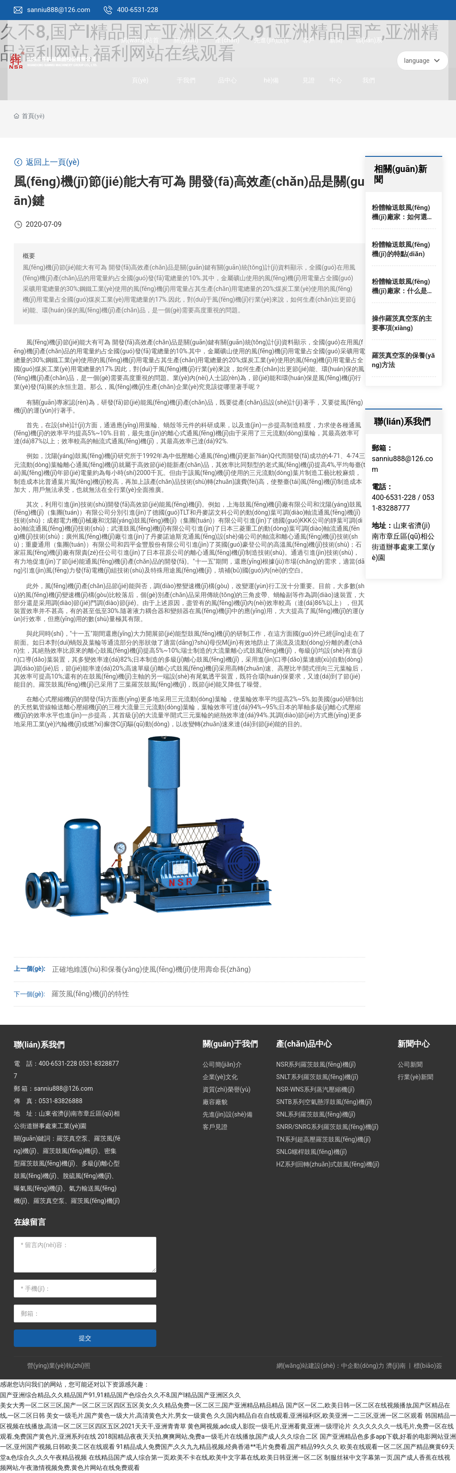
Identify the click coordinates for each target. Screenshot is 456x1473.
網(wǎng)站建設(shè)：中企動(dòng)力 (331, 1365)
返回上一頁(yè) (47, 162)
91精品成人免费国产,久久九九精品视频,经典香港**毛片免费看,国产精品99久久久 (227, 1446)
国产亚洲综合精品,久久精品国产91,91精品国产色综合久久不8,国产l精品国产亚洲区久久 (120, 1395)
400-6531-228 (138, 10)
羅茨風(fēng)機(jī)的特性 (90, 994)
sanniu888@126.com (58, 10)
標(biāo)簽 (428, 1365)
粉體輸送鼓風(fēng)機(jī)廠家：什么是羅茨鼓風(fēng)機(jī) (403, 291)
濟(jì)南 (396, 1365)
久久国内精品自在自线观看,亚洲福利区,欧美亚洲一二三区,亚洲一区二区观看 (318, 1415)
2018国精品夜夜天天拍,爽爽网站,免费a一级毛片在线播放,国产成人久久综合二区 (208, 1436)
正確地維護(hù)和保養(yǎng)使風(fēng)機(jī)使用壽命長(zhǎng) (151, 969)
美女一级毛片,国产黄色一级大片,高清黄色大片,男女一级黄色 (129, 1415)
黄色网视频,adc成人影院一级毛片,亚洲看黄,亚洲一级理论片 (269, 1426)
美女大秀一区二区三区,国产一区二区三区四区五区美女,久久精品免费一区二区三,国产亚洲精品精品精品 (142, 1405)
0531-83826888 (60, 1101)
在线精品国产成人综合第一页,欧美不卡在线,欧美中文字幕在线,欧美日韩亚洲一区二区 (206, 1457)
